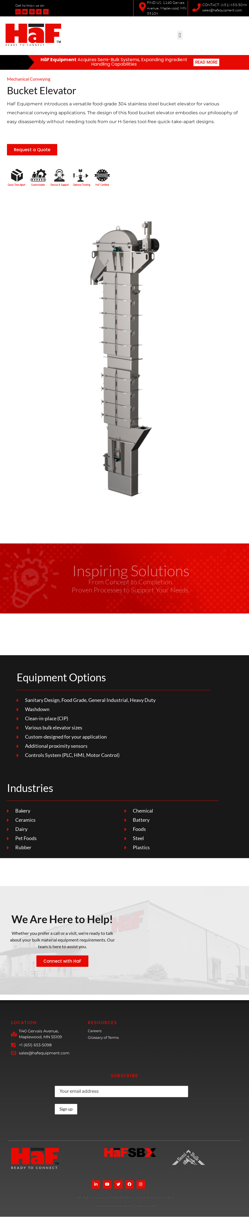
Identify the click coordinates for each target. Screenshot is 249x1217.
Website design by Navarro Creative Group (125, 1205)
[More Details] (98, 1197)
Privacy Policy (161, 1197)
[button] (179, 35)
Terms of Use (135, 1197)
